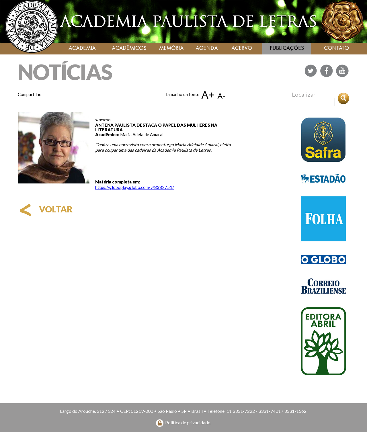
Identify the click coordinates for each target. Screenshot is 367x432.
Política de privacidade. (188, 422)
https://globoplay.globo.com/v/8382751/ (134, 187)
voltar (45, 209)
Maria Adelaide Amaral (141, 134)
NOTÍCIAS (65, 72)
